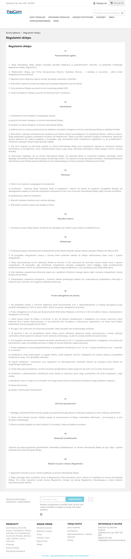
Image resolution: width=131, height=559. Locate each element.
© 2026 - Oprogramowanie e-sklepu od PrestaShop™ (65, 555)
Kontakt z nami (43, 537)
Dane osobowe (73, 527)
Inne (56, 20)
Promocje (10, 544)
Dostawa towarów (44, 528)
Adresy (70, 540)
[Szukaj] (109, 13)
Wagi (111, 17)
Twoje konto (74, 523)
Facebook (90, 499)
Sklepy (39, 544)
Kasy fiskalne (37, 17)
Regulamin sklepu (44, 531)
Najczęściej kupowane (15, 551)
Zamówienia (72, 531)
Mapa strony (42, 541)
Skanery (101, 17)
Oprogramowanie (40, 20)
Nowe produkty (12, 548)
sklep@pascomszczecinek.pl (111, 540)
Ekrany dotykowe (83, 17)
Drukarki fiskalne (59, 17)
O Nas (39, 534)
